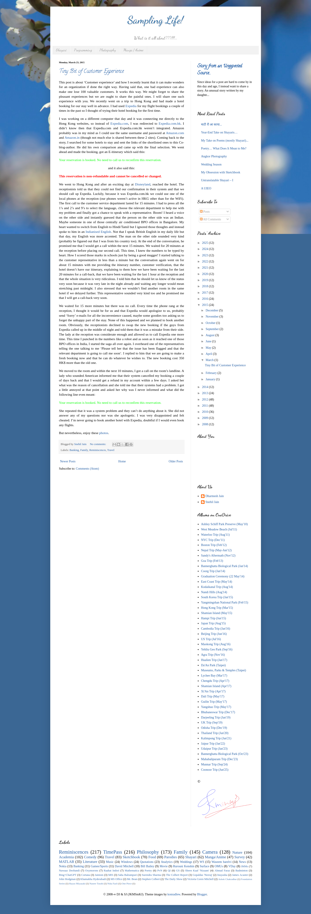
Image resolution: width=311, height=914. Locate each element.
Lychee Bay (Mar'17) (214, 675)
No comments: (98, 444)
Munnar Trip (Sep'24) (214, 764)
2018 (205, 286)
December (212, 310)
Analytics (167, 862)
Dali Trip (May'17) (212, 696)
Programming (83, 50)
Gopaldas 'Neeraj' (202, 874)
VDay (231, 866)
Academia (66, 857)
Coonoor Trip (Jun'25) (214, 769)
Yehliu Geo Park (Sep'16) (216, 649)
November (212, 316)
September (212, 329)
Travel (110, 450)
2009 (205, 418)
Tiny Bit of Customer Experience (91, 72)
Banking (74, 450)
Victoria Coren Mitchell (200, 879)
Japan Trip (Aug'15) (213, 623)
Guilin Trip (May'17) (214, 701)
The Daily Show (173, 879)
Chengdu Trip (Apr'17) (215, 680)
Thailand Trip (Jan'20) (214, 733)
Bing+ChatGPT (67, 874)
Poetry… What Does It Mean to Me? (223, 148)
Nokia (63, 866)
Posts (205, 211)
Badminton (241, 870)
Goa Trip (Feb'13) (212, 560)
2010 (205, 411)
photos (103, 433)
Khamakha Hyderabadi (93, 879)
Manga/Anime (215, 857)
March (210, 360)
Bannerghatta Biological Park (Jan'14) (224, 566)
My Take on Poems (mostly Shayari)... (224, 140)
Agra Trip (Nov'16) (213, 654)
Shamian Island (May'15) (216, 613)
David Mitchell (124, 866)
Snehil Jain (212, 502)
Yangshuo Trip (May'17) (216, 707)
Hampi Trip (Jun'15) (213, 618)
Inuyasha (222, 874)
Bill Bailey (147, 866)
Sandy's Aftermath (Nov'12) (218, 555)
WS (202, 862)
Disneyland (142, 184)
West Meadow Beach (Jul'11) (219, 529)
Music (110, 862)
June (209, 341)
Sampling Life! (155, 20)
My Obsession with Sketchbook (220, 172)
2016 (205, 298)
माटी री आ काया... (211, 124)
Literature (90, 862)
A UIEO (206, 188)
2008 (205, 424)
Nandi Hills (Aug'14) (214, 592)
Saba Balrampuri (127, 874)
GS (178, 870)
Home (122, 461)
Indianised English (98, 231)
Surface (204, 866)
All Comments (210, 219)
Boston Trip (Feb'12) (214, 545)
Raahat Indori (111, 870)
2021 (205, 267)
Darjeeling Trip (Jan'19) (215, 717)
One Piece (127, 883)
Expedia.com (119, 123)
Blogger (202, 894)
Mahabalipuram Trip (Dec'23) (219, 759)
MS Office (116, 879)
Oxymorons (91, 870)
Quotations (146, 862)
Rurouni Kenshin (183, 866)
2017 (205, 292)
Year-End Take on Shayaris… (219, 132)
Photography (107, 50)
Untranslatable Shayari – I (217, 180)
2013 (205, 393)
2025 (205, 242)
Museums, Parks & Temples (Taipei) (223, 670)
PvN (159, 870)
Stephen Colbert (151, 879)
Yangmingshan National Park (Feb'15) (224, 602)
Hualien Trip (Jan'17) (214, 660)
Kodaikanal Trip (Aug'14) (217, 587)
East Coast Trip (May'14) (216, 581)
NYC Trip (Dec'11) (213, 540)
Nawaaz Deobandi (69, 870)
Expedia (130, 106)
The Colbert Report (177, 874)
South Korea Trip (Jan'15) (217, 597)
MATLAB (66, 862)
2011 (205, 405)
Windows (127, 862)
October (211, 323)
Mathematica (132, 870)
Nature (237, 852)
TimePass (112, 852)
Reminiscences (97, 450)
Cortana (85, 874)
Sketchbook (131, 857)
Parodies (170, 857)
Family (84, 450)
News (242, 862)
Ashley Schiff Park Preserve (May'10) (224, 524)
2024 (205, 249)
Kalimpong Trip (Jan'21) (216, 738)
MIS (110, 874)
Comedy (90, 857)
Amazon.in (72, 137)
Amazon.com (175, 133)
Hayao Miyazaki (77, 883)
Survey (239, 857)
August (210, 335)
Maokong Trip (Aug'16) (215, 644)
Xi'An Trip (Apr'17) (213, 691)
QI (169, 870)
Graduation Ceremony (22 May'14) (222, 576)
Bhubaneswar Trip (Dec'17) (218, 712)
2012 (205, 399)
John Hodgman (67, 879)
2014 (205, 387)
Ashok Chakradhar (227, 879)
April (209, 354)
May (209, 347)
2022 (205, 261)
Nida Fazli (112, 883)
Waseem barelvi (222, 862)
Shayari (61, 50)
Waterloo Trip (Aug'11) (215, 534)
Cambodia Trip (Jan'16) (215, 628)
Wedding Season (211, 164)
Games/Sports (99, 866)
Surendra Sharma (151, 874)
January (211, 379)
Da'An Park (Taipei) (213, 665)
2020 (205, 274)
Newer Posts (68, 461)
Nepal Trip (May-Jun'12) (216, 550)
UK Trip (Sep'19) (211, 722)
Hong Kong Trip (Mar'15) (217, 607)
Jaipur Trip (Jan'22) (213, 743)
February (212, 373)
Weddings (186, 862)
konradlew (173, 894)
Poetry (148, 870)
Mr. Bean (132, 879)
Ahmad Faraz (222, 870)
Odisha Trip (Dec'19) (214, 727)
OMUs (219, 866)
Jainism (99, 874)
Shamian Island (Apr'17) (216, 686)
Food (152, 857)
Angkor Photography (214, 156)
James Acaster (240, 874)
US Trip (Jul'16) (211, 639)
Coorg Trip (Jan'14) (213, 571)
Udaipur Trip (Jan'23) (214, 748)
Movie (164, 866)
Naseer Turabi (96, 883)
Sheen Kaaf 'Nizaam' (197, 870)
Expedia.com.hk (170, 123)
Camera (210, 852)
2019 (205, 280)
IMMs (244, 866)
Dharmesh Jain (214, 496)
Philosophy (148, 852)
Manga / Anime (133, 50)
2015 (205, 305)
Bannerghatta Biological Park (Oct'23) (224, 754)
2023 (205, 255)
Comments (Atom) (87, 468)
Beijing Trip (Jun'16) (214, 634)
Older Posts (176, 461)
